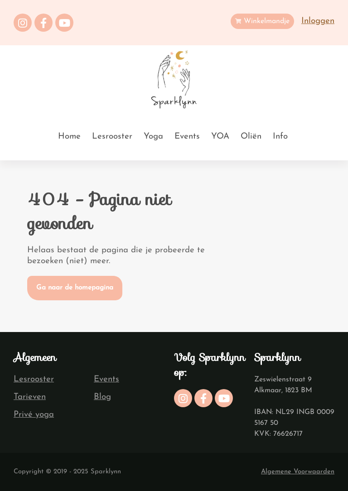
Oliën (251, 136)
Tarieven (30, 397)
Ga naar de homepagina (74, 287)
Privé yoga (34, 414)
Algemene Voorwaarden (297, 471)
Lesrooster (112, 136)
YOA (220, 136)
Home (69, 136)
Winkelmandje (262, 21)
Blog (102, 397)
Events (187, 136)
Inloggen (317, 21)
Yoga (153, 136)
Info (280, 136)
